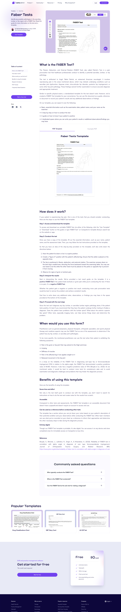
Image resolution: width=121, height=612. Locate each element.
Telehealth (13, 609)
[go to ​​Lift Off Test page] (94, 518)
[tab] (57, 128)
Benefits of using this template (19, 79)
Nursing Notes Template (63, 606)
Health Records (14, 604)
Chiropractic (37, 606)
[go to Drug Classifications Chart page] (27, 518)
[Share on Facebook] (16, 107)
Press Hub (83, 609)
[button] (107, 601)
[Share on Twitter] (21, 107)
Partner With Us (85, 604)
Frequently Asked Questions (18, 87)
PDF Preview (15, 84)
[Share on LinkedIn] (12, 107)
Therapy (36, 604)
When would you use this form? (19, 76)
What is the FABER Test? (18, 70)
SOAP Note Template (63, 609)
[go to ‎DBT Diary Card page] (60, 518)
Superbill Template (62, 604)
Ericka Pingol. (26, 30)
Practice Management (16, 606)
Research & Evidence (17, 82)
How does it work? (16, 73)
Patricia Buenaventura (22, 28)
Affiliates (83, 606)
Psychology (37, 609)
